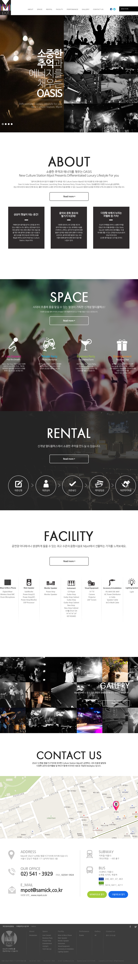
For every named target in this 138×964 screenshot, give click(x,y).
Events (81, 935)
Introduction (33, 935)
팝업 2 (6, 124)
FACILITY (59, 9)
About (31, 931)
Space (45, 931)
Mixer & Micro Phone (65, 935)
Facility (61, 931)
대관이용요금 (46, 949)
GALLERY (85, 9)
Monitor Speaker (63, 941)
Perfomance (84, 931)
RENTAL (49, 9)
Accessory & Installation (66, 949)
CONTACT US (98, 9)
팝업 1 (3, 124)
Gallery (97, 931)
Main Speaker (62, 938)
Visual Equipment (63, 946)
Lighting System (63, 952)
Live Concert (46, 935)
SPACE (39, 9)
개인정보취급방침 (8, 926)
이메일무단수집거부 (22, 926)
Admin (33, 926)
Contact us (110, 931)
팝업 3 (9, 124)
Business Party (47, 938)
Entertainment (47, 943)
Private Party (46, 941)
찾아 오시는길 (110, 935)
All (95, 935)
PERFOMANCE (72, 9)
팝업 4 (12, 124)
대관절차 (45, 946)
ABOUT (30, 9)
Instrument (61, 943)
